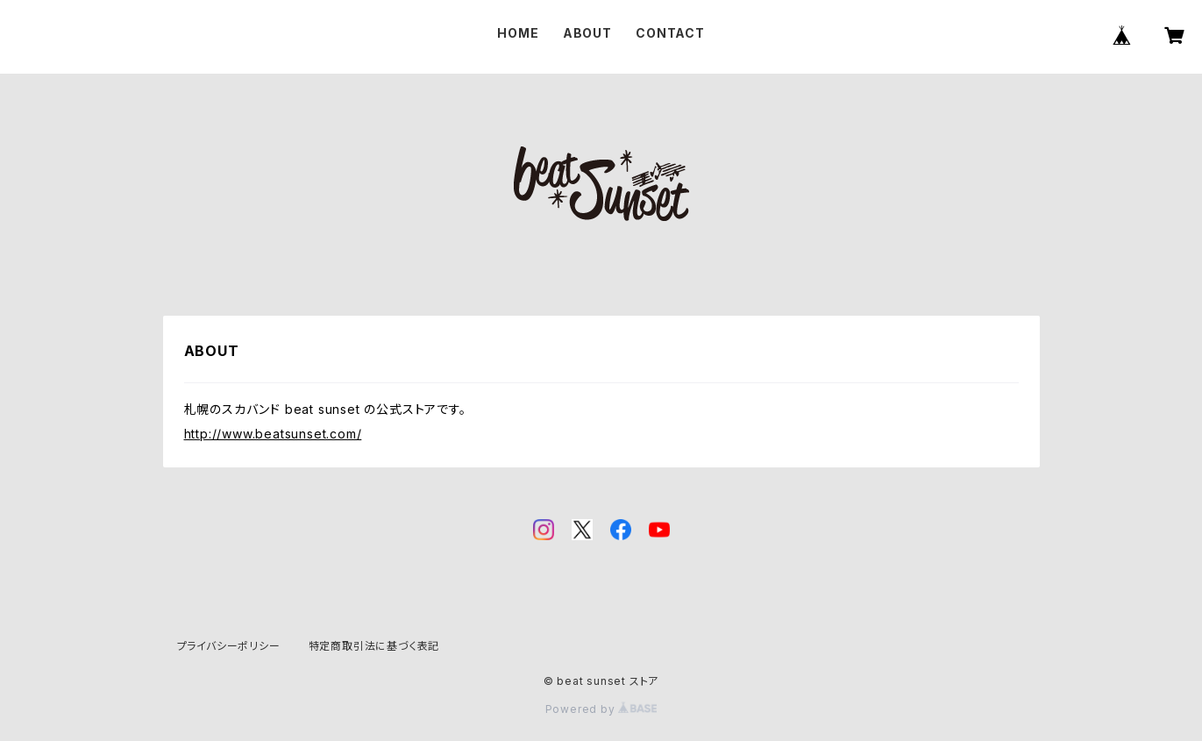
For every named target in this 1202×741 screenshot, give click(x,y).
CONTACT (670, 32)
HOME (517, 32)
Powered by (601, 709)
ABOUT (587, 32)
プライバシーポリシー (229, 645)
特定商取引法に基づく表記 (374, 645)
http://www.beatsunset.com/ (273, 433)
